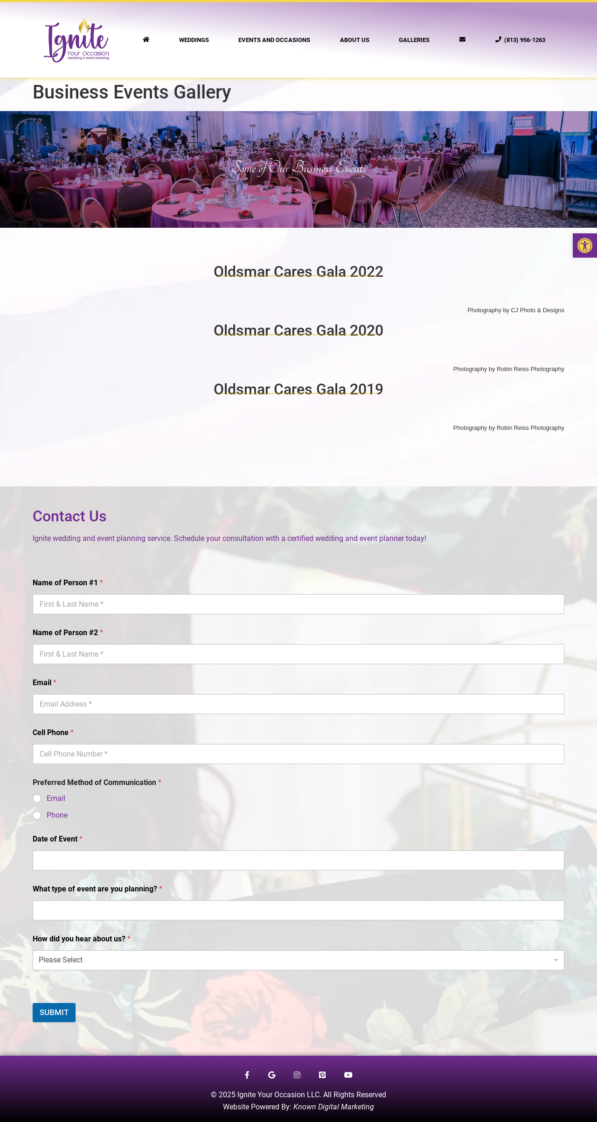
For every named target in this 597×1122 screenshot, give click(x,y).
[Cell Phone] (298, 754)
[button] (585, 245)
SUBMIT (54, 1012)
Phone (57, 815)
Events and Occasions (274, 39)
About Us (354, 39)
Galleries (414, 39)
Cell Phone (53, 732)
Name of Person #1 (68, 582)
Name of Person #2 (68, 632)
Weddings (194, 39)
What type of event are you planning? (97, 888)
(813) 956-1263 (520, 39)
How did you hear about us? (82, 938)
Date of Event (58, 838)
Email (44, 682)
